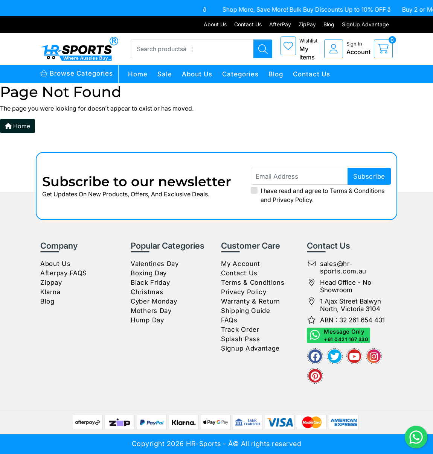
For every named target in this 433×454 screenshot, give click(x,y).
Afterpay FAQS (63, 273)
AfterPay (280, 24)
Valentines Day (155, 263)
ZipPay (307, 24)
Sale (164, 74)
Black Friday (150, 282)
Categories (240, 74)
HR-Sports (203, 444)
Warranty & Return (250, 301)
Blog (328, 24)
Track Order (240, 329)
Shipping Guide (245, 310)
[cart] (383, 48)
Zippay (51, 282)
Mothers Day (151, 310)
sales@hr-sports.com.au (343, 267)
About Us (215, 24)
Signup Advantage (250, 348)
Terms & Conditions (357, 190)
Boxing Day (149, 273)
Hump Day (147, 320)
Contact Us (248, 24)
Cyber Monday (154, 301)
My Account (240, 263)
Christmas (147, 292)
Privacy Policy (292, 199)
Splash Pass (240, 339)
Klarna (50, 292)
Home (138, 74)
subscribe (369, 176)
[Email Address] (321, 176)
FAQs (229, 320)
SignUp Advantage (365, 24)
